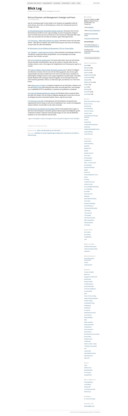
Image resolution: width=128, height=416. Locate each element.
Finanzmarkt (87, 77)
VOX (85, 348)
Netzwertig (87, 127)
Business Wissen (88, 103)
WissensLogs (87, 391)
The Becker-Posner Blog (90, 346)
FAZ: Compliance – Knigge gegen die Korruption (41, 52)
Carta (85, 365)
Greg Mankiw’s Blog (89, 303)
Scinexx (86, 262)
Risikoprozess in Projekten (38, 85)
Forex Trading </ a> (89, 406)
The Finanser (87, 210)
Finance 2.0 (87, 172)
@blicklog (91, 27)
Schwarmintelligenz (74, 118)
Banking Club (87, 148)
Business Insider (88, 281)
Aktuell (86, 65)
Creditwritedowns (88, 284)
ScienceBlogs (87, 384)
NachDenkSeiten (88, 370)
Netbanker (87, 196)
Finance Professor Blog (90, 296)
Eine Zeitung (87, 234)
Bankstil (86, 150)
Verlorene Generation (89, 217)
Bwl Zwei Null (87, 106)
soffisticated (87, 341)
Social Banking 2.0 (88, 205)
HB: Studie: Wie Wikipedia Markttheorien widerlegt (41, 93)
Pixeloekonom (88, 327)
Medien (86, 80)
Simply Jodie (87, 387)
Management (49, 118)
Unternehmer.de (88, 134)
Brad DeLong (87, 279)
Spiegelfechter (88, 375)
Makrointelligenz (88, 317)
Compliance (43, 118)
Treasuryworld (88, 213)
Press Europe (87, 372)
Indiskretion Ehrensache (90, 246)
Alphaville (86, 146)
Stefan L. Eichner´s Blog (90, 343)
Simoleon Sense (88, 339)
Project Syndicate (88, 329)
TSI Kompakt (87, 215)
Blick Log (35, 8)
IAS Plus (86, 119)
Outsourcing (56, 118)
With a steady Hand (89, 220)
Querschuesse (87, 331)
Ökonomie (57, 3)
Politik (85, 84)
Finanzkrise (66, 3)
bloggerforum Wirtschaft (90, 277)
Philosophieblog (88, 382)
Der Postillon (87, 232)
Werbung (86, 89)
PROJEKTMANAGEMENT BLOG (91, 129)
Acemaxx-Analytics (89, 272)
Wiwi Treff (87, 358)
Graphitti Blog (87, 237)
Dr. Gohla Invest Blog (89, 399)
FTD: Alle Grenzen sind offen (36, 101)
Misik (85, 320)
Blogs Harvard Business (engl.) (92, 101)
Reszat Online (87, 336)
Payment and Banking (89, 203)
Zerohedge (87, 225)
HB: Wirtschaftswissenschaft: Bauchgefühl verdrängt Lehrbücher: (45, 31)
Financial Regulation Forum (91, 174)
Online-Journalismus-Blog (90, 249)
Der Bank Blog (88, 165)
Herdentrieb (87, 308)
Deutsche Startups (89, 111)
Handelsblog (87, 305)
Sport (85, 87)
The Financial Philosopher (90, 208)
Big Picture (87, 274)
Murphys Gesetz (37, 87)
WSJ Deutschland (88, 222)
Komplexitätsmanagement (91, 124)
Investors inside (88, 184)
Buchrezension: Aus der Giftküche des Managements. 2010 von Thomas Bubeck (52, 48)
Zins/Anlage (87, 94)
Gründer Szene (88, 113)
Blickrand (86, 68)
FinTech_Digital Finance (94, 30)
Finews (86, 177)
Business (86, 72)
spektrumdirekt (88, 265)
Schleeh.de (87, 251)
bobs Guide (87, 155)
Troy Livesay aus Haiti (89, 389)
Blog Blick (86, 70)
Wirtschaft (86, 91)
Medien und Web (88, 82)
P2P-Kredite (87, 201)
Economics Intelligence (90, 288)
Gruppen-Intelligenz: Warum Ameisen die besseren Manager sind (47, 70)
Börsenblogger (88, 158)
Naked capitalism (88, 322)
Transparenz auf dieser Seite (91, 38)
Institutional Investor (89, 182)
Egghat (86, 170)
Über (78, 3)
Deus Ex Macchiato (89, 286)
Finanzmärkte (47, 3)
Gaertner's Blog (88, 300)
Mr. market (87, 191)
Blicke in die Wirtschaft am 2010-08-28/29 (48, 130)
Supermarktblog (88, 131)
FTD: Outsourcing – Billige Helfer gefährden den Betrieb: (43, 40)
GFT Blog (86, 179)
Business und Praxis (34, 3)
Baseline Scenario (88, 153)
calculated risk (87, 160)
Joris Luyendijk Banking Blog (91, 186)
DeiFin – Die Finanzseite (90, 162)
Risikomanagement (64, 118)
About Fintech (87, 141)
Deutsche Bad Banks (89, 167)
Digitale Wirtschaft (89, 75)
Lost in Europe (87, 315)
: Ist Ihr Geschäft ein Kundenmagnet (40, 60)
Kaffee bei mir (87, 367)
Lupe (85, 239)
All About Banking (88, 143)
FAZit (85, 293)
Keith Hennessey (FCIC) (90, 312)
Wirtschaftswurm (88, 355)
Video (73, 3)
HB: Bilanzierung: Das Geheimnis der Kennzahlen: (41, 109)
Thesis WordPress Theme (85, 412)
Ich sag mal (87, 310)
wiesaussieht (87, 351)
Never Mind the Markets (90, 198)
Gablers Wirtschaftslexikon (91, 298)
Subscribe (96, 3)
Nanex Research (88, 194)
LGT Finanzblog (88, 189)
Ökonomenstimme (89, 324)
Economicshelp (88, 291)
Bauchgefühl (36, 118)
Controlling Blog (88, 108)
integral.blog (87, 122)
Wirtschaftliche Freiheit (90, 353)
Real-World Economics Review (91, 334)
